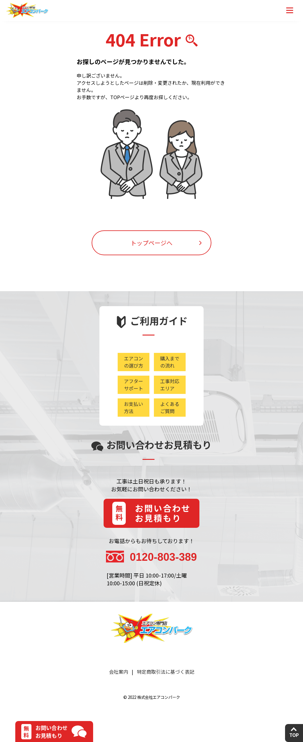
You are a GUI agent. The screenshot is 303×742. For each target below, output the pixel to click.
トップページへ (151, 242)
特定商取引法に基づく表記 (165, 671)
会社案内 (118, 671)
